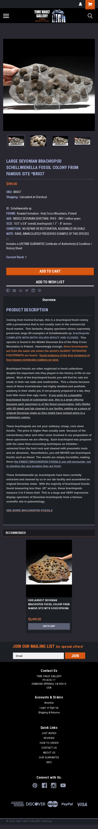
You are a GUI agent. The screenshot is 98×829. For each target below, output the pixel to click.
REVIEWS (49, 738)
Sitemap (47, 821)
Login (43, 707)
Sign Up (54, 707)
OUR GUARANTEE (49, 757)
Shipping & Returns (49, 712)
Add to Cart (49, 626)
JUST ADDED (49, 733)
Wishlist (49, 702)
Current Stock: (16, 257)
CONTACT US (49, 747)
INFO (49, 762)
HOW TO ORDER (49, 742)
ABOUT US (49, 752)
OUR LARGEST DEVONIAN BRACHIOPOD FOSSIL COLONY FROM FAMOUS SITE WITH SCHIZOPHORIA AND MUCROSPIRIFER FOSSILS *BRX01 (48, 605)
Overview (49, 300)
